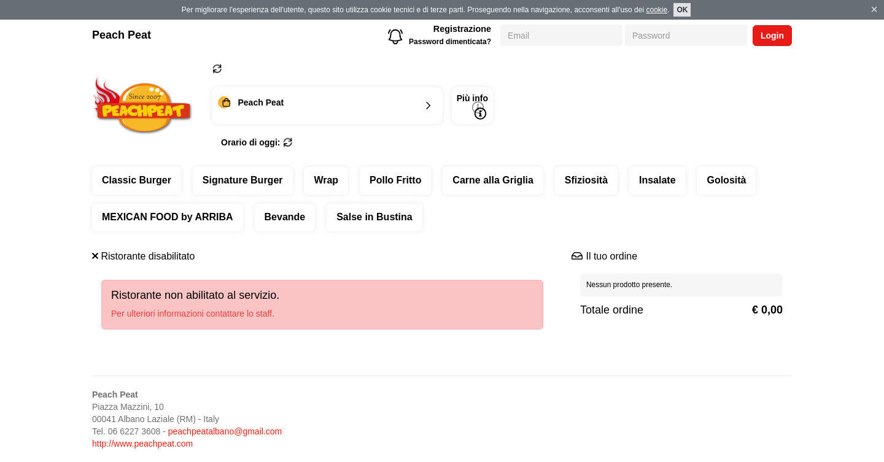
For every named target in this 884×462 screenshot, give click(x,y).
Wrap (326, 180)
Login (772, 35)
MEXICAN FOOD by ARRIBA (167, 217)
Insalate (657, 180)
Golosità (726, 180)
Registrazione (462, 29)
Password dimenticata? (450, 41)
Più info (472, 106)
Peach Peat (121, 35)
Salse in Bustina (374, 217)
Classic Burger (136, 180)
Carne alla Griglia (492, 180)
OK (682, 10)
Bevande (285, 217)
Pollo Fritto (395, 180)
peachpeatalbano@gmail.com (225, 431)
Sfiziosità (586, 180)
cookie (656, 10)
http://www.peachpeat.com (142, 444)
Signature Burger (243, 180)
